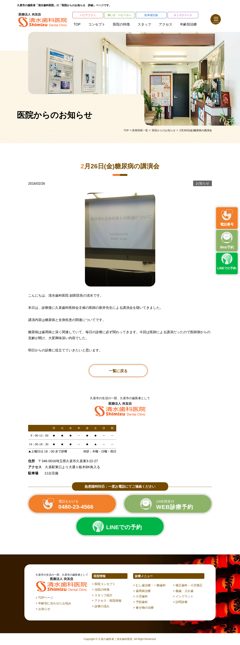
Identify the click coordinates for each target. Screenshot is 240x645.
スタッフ (144, 24)
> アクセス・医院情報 (107, 600)
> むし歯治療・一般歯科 (149, 585)
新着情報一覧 (140, 130)
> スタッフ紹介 (102, 595)
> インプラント (183, 596)
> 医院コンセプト (104, 584)
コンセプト (96, 24)
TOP (77, 24)
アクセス (165, 24)
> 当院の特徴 (101, 589)
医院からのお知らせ (164, 130)
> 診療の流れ (101, 606)
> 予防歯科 (140, 602)
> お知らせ (43, 608)
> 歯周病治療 (142, 590)
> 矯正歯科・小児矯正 (187, 585)
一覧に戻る (118, 371)
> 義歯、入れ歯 (183, 590)
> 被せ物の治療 (143, 607)
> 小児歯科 (140, 596)
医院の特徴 (121, 24)
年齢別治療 (188, 24)
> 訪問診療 (180, 602)
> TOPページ (44, 597)
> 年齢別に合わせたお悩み (53, 603)
